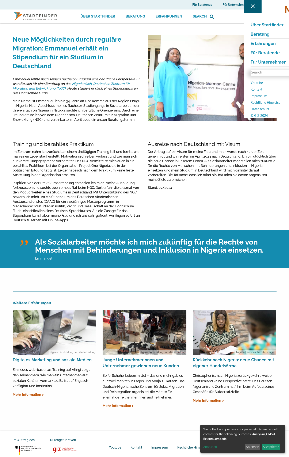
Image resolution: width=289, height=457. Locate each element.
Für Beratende (202, 4)
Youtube (115, 447)
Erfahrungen (169, 16)
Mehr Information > (28, 395)
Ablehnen (252, 447)
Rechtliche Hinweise (192, 447)
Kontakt (136, 447)
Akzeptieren (271, 447)
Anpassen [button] (210, 447)
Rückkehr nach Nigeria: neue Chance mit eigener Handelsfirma (233, 362)
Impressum (159, 447)
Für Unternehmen (235, 4)
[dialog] (242, 439)
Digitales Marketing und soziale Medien (52, 359)
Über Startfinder (97, 16)
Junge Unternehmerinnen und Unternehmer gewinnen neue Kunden (141, 362)
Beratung (135, 16)
